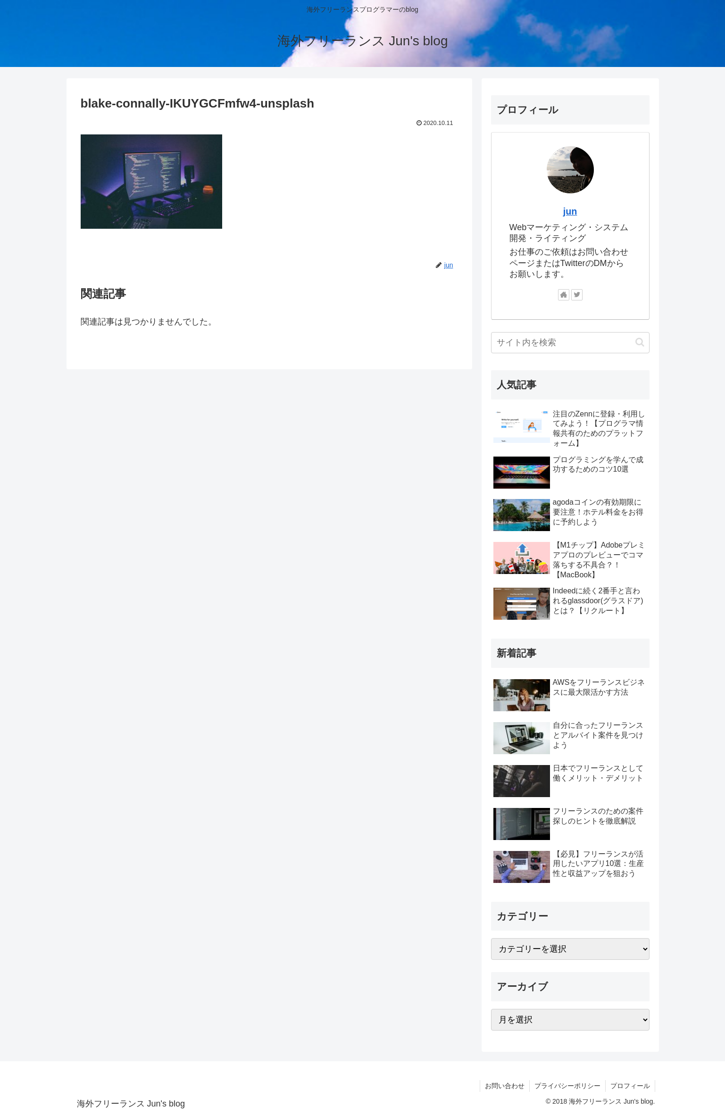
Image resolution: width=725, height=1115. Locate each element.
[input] (570, 342)
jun (570, 211)
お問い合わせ (505, 1086)
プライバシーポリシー (567, 1086)
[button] (640, 342)
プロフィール (630, 1086)
